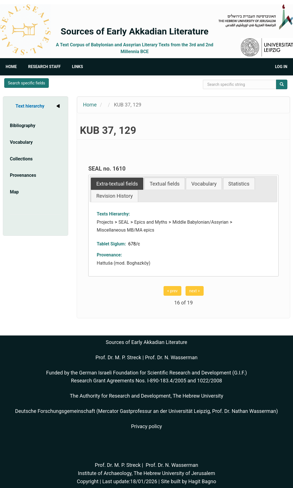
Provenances (23, 175)
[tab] (117, 184)
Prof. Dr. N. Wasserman (171, 357)
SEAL (123, 222)
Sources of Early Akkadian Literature (134, 31)
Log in (281, 66)
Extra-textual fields (117, 184)
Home (11, 66)
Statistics (239, 184)
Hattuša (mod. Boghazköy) (123, 263)
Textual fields (165, 184)
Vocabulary (21, 142)
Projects (105, 222)
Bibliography (22, 125)
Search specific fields (26, 83)
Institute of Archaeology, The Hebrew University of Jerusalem (146, 473)
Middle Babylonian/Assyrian (200, 222)
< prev (172, 291)
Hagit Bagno (202, 481)
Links (77, 66)
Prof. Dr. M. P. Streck (118, 357)
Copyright (87, 481)
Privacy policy (146, 426)
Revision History (114, 196)
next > (194, 291)
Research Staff (44, 66)
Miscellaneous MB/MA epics (125, 230)
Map (14, 192)
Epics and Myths (150, 222)
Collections (21, 159)
